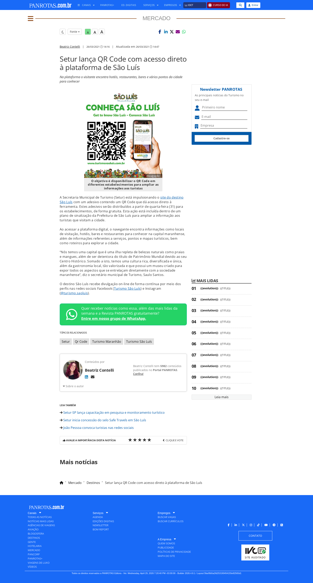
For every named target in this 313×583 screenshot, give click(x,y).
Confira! (138, 374)
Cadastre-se (221, 138)
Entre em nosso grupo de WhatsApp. (113, 318)
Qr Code (81, 341)
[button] (160, 32)
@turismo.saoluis (74, 293)
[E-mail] (92, 376)
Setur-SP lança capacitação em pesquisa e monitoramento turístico (112, 412)
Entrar (253, 5)
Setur (66, 341)
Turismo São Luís (127, 288)
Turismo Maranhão (106, 341)
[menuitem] (84, 5)
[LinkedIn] (86, 376)
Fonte (75, 31)
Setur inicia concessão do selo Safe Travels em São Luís (103, 420)
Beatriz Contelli (70, 46)
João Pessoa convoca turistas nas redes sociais (97, 427)
